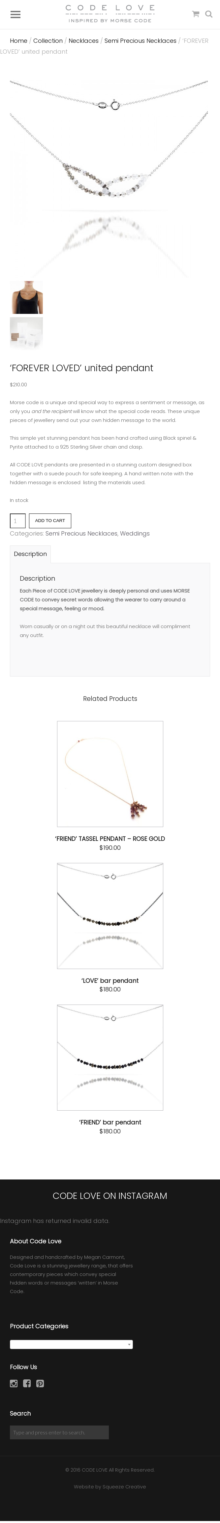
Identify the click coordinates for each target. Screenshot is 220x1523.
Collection (48, 43)
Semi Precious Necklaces (140, 43)
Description (30, 556)
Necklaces (84, 43)
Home (18, 43)
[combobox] (71, 1346)
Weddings (135, 535)
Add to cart (50, 522)
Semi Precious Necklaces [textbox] (69, 1347)
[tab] (30, 556)
